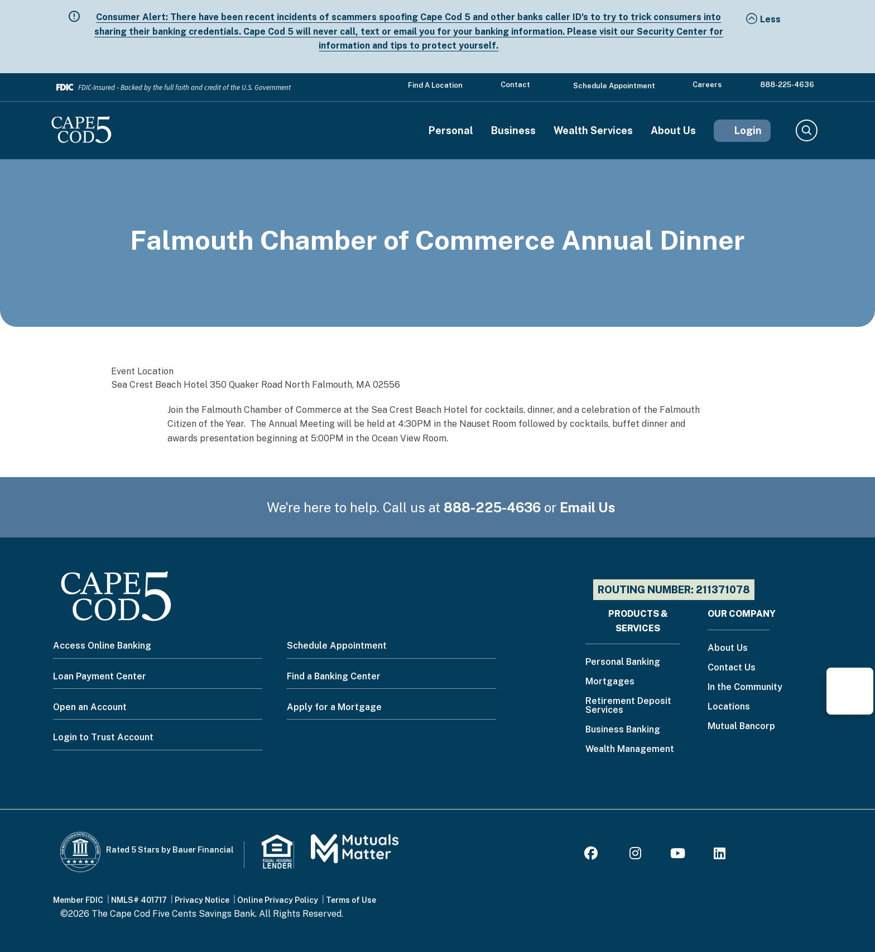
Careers (707, 84)
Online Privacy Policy (277, 900)
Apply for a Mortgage (334, 707)
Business (513, 130)
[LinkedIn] (719, 855)
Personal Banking (622, 662)
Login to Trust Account (103, 737)
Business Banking (622, 730)
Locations (729, 707)
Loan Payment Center (99, 676)
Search (806, 130)
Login (748, 130)
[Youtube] (677, 855)
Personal (451, 130)
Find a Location (435, 85)
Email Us (588, 507)
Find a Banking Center (334, 676)
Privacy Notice (202, 900)
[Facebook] (592, 855)
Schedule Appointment (614, 86)
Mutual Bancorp (741, 726)
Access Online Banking (102, 645)
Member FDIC (78, 900)
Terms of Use (351, 900)
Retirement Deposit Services (628, 706)
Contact (515, 84)
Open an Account (90, 707)
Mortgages (609, 682)
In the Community (745, 687)
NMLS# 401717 (139, 900)
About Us (673, 130)
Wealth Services (593, 130)
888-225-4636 (787, 84)
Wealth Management (629, 749)
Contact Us (732, 668)
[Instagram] (635, 855)
